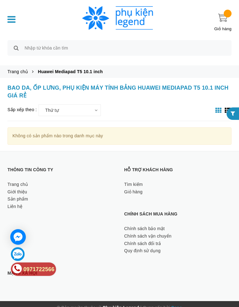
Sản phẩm (17, 192)
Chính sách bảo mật (144, 221)
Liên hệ (14, 199)
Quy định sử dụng (142, 243)
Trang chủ (17, 177)
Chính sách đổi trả (142, 236)
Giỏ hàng (133, 184)
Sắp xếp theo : (22, 102)
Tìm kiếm (133, 177)
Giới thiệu (17, 184)
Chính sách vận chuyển (147, 228)
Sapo (176, 300)
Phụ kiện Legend (121, 300)
